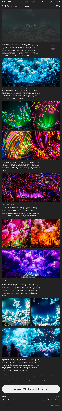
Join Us (47, 1)
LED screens (53, 48)
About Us (41, 1)
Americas (52, 49)
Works (24, 1)
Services (35, 1)
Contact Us (53, 1)
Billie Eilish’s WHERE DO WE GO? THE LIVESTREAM (15, 55)
